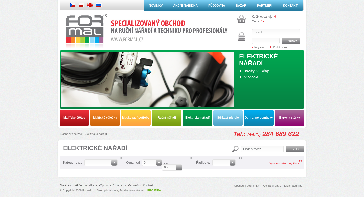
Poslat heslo (280, 47)
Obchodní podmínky (246, 185)
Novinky (156, 5)
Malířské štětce (74, 117)
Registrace (260, 47)
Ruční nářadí (166, 117)
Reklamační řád (292, 185)
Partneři (264, 5)
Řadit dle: (203, 162)
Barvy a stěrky (289, 117)
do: (166, 162)
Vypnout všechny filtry (284, 163)
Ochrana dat (271, 185)
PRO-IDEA (154, 190)
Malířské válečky (105, 117)
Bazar (241, 5)
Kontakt (290, 5)
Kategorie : (72, 162)
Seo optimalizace (107, 190)
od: (138, 162)
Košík (255, 17)
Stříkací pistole (228, 117)
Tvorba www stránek (132, 190)
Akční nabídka (185, 5)
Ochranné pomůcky (258, 117)
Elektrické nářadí (197, 117)
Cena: (130, 162)
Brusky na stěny (256, 71)
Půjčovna (216, 5)
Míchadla (251, 77)
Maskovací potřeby (135, 117)
